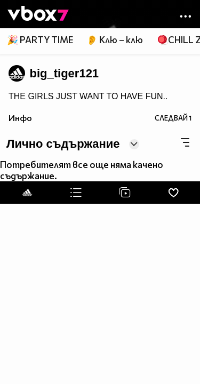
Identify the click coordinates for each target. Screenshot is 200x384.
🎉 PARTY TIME (40, 39)
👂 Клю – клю (114, 39)
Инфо (20, 118)
